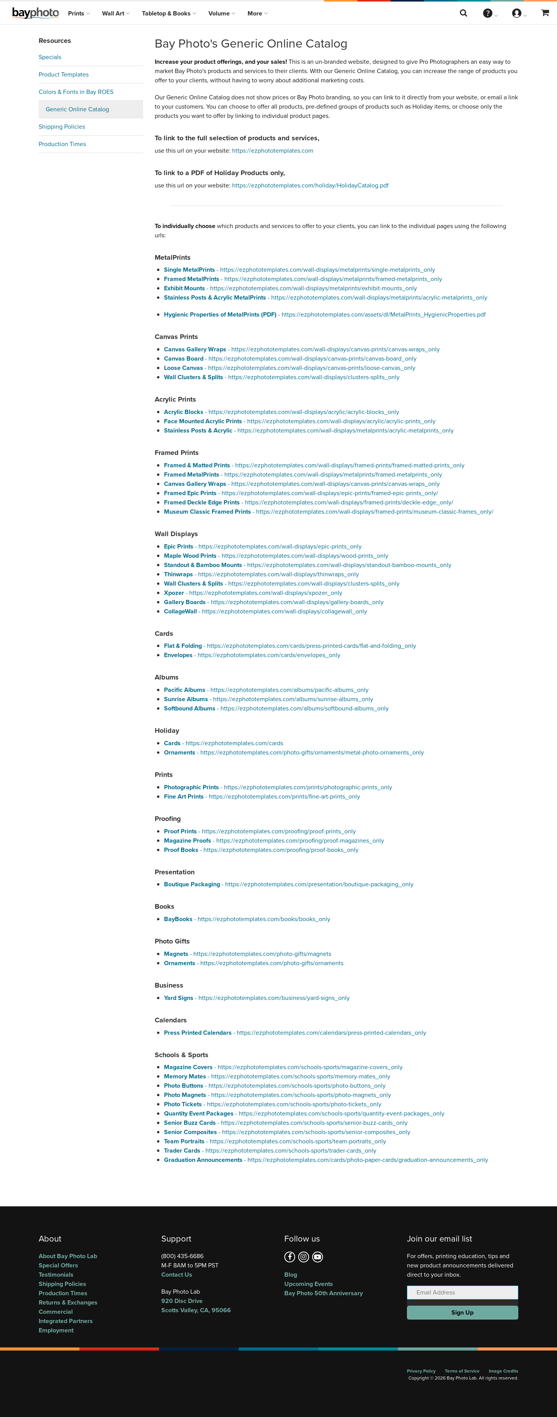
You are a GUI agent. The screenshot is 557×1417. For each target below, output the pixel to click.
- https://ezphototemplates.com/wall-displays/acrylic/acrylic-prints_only (300, 421)
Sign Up (462, 1312)
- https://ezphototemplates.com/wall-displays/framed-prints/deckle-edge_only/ (308, 502)
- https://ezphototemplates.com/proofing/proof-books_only (261, 849)
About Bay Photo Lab (68, 1256)
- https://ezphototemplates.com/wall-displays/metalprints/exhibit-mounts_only (290, 288)
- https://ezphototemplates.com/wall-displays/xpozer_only (253, 592)
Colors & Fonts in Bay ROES (76, 91)
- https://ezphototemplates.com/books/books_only (247, 919)
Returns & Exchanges (68, 1302)
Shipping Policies (62, 126)
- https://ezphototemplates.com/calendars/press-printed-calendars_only (295, 1032)
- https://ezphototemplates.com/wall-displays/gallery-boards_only (274, 602)
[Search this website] (464, 13)
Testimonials (56, 1274)
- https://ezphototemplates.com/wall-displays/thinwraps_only (261, 574)
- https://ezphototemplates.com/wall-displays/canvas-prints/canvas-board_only (290, 358)
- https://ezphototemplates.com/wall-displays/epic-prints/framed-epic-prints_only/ (301, 493)
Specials (50, 57)
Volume (221, 13)
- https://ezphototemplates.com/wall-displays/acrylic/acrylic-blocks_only (281, 411)
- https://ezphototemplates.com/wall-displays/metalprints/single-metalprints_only (299, 269)
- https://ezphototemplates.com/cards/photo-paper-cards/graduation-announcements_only (326, 1159)
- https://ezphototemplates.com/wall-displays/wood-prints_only (276, 555)
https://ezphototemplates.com (272, 150)
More (258, 13)
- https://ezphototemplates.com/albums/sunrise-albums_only (268, 699)
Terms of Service (462, 1371)
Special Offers (58, 1265)
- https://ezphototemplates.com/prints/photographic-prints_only (278, 787)
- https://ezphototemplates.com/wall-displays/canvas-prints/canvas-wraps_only (302, 349)
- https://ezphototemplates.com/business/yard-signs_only (257, 997)
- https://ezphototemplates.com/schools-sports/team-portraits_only (275, 1141)
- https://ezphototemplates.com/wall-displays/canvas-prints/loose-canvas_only (289, 367)
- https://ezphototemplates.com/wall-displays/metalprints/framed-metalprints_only (303, 278)
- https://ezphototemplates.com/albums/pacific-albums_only (266, 689)
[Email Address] (462, 1292)
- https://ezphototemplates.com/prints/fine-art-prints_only (262, 796)
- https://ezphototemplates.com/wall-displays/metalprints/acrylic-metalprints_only (325, 297)
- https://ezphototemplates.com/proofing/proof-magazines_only (274, 840)
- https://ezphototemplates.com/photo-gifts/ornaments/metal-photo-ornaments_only (294, 752)
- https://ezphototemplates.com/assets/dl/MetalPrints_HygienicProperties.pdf (325, 314)
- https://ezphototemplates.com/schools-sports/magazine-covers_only (283, 1067)
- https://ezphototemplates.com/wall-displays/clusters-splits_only (282, 377)
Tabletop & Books (169, 13)
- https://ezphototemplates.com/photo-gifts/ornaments (253, 963)
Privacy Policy (421, 1371)
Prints (79, 13)
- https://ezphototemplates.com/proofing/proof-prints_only (260, 831)
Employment (56, 1330)
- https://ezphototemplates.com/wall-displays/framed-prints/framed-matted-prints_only (314, 465)
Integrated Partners (66, 1321)
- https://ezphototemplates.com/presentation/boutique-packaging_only (288, 884)
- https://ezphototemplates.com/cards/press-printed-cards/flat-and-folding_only (290, 645)
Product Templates (64, 74)
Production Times (62, 144)
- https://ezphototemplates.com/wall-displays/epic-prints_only (263, 546)
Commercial (56, 1311)
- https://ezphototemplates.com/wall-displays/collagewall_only (265, 611)
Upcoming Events (308, 1283)
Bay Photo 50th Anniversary (323, 1293)
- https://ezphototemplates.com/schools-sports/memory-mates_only (277, 1076)
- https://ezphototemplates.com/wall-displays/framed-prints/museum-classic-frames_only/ (329, 511)
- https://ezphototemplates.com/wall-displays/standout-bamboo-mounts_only (307, 564)
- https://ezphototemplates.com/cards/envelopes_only (252, 655)
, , (217, 1305)
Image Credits (503, 1371)
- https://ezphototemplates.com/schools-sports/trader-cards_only (270, 1150)
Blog (290, 1274)
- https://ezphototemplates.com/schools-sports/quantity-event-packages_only (304, 1113)
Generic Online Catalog (77, 109)
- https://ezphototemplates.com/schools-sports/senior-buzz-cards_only (286, 1122)
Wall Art (116, 13)
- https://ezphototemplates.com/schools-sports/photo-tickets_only (272, 1104)
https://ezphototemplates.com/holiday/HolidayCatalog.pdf (310, 185)
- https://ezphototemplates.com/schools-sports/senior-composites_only (287, 1131)
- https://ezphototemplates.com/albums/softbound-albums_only (276, 708)
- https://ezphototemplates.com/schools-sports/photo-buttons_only (275, 1085)
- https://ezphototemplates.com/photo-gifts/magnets (247, 953)
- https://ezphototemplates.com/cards (223, 743)
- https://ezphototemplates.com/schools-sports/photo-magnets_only (277, 1094)
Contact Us (176, 1274)
